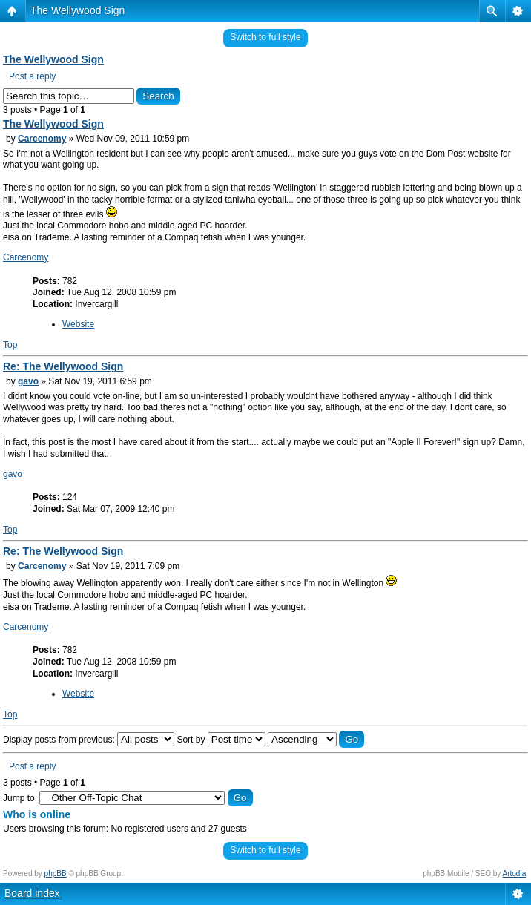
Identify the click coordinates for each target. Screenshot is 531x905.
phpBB (55, 873)
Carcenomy (42, 139)
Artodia (515, 873)
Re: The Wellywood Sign (63, 366)
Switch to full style (265, 37)
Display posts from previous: (88, 739)
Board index (32, 893)
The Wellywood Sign (77, 10)
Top (10, 345)
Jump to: (20, 798)
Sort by (221, 739)
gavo (28, 381)
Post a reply (32, 76)
